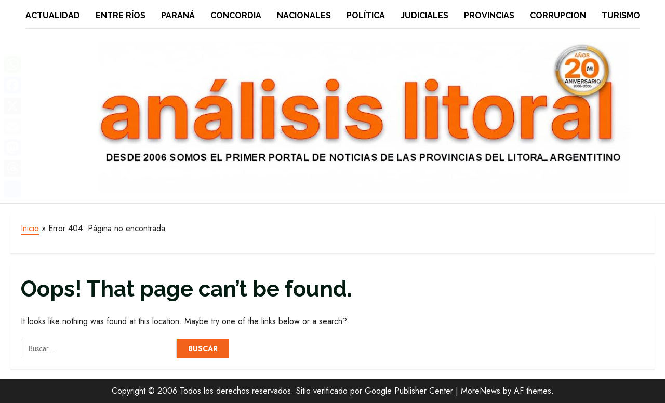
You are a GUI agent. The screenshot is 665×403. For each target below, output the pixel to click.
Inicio (30, 228)
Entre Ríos (120, 15)
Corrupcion (558, 15)
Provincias (489, 15)
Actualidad (52, 15)
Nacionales (304, 15)
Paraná (178, 15)
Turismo (621, 15)
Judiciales (424, 15)
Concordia (235, 15)
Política (366, 15)
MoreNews (480, 391)
